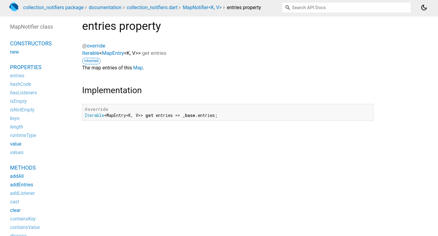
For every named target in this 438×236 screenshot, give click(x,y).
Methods (23, 167)
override (96, 46)
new (14, 52)
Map (138, 68)
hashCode (20, 84)
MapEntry (113, 53)
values (16, 152)
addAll (17, 176)
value (16, 144)
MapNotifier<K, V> (202, 7)
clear (15, 210)
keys (14, 118)
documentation (105, 7)
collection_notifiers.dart (152, 7)
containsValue (25, 227)
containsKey (23, 219)
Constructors (31, 43)
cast (14, 202)
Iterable (90, 53)
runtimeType (23, 135)
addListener (22, 193)
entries (17, 76)
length (16, 127)
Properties (25, 67)
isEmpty (18, 101)
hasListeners (23, 93)
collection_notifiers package (53, 7)
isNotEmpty (22, 110)
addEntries (21, 185)
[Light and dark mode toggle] (424, 7)
